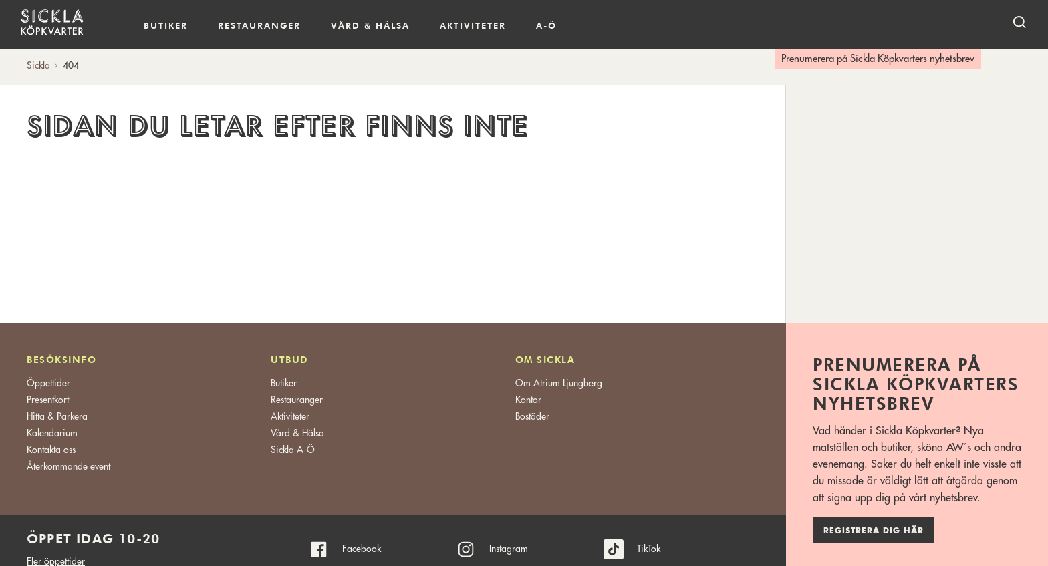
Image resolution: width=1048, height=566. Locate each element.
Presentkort (48, 399)
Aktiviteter (473, 25)
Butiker (166, 25)
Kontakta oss (51, 449)
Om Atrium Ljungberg (558, 383)
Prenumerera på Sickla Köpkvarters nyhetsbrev (877, 59)
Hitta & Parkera (57, 416)
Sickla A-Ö (293, 449)
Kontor (528, 399)
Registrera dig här (873, 531)
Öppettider (48, 383)
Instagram (508, 548)
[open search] (1019, 22)
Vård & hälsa (370, 25)
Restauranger (259, 25)
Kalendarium (595, 25)
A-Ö (546, 25)
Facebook (361, 548)
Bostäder (532, 416)
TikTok (648, 548)
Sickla (38, 65)
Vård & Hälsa (297, 433)
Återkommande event (68, 466)
